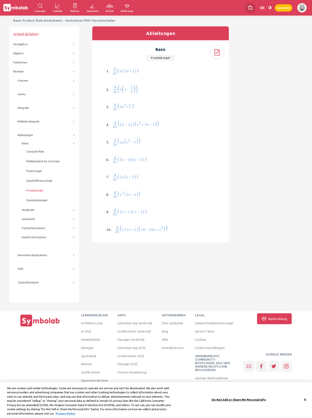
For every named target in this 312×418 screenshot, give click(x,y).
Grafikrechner (90, 372)
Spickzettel (88, 356)
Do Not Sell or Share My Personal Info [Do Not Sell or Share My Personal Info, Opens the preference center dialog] (239, 402)
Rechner (86, 364)
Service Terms (205, 331)
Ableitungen (25, 135)
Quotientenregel (36, 200)
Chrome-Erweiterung (131, 372)
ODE (20, 268)
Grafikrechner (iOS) (130, 356)
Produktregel (34, 190)
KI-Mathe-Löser (92, 323)
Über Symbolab (172, 323)
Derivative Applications (32, 255)
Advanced (28, 219)
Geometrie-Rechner (94, 380)
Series (22, 94)
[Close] (305, 403)
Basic (25, 143)
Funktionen (20, 62)
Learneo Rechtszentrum (211, 378)
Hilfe (165, 339)
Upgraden (283, 7)
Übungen (87, 347)
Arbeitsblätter (91, 339)
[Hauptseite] (40, 326)
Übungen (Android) (130, 339)
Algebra (18, 53)
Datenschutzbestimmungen (214, 323)
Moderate (28, 210)
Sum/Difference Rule (39, 180)
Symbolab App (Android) (134, 323)
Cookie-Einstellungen (210, 347)
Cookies (200, 339)
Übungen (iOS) (127, 364)
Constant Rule (35, 151)
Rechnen (18, 71)
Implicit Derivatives (34, 237)
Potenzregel (34, 171)
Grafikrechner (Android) (134, 331)
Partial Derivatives (33, 228)
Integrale (23, 107)
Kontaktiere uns (173, 347)
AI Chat (86, 331)
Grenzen (23, 80)
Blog (165, 331)
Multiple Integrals (29, 121)
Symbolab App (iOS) (131, 347)
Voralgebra (20, 44)
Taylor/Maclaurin (28, 282)
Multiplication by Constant (43, 161)
